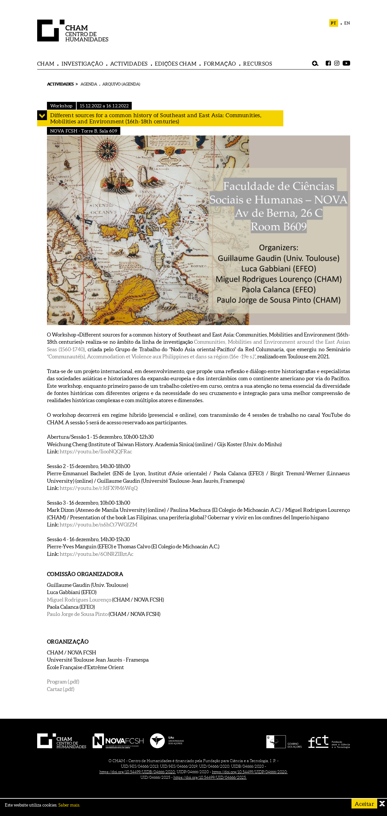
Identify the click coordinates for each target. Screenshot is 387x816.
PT (333, 23)
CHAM (45, 64)
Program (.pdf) (63, 681)
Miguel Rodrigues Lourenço (79, 600)
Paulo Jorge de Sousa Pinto (77, 614)
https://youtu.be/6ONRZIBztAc (96, 554)
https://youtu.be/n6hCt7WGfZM (98, 524)
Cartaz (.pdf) (60, 689)
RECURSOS (257, 64)
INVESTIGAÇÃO (82, 64)
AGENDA (89, 84)
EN (347, 23)
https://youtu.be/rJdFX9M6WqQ (99, 488)
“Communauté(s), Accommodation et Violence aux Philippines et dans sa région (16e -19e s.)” (151, 356)
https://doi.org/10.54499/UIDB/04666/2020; (137, 772)
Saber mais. (69, 805)
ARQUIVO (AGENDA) (121, 84)
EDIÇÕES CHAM (176, 64)
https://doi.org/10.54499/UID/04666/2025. (210, 777)
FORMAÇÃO (220, 64)
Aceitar (364, 804)
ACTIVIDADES (129, 64)
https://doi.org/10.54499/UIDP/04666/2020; (250, 772)
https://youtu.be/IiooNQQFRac (96, 451)
